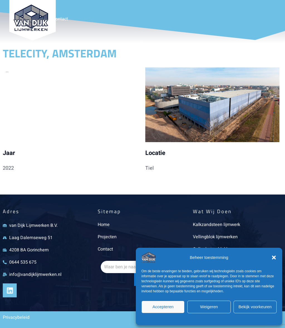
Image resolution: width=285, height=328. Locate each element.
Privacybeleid (209, 319)
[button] (274, 257)
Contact (60, 19)
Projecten (107, 237)
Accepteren (163, 306)
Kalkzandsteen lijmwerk (216, 224)
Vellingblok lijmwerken (215, 237)
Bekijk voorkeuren (255, 306)
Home (104, 224)
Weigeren (209, 306)
